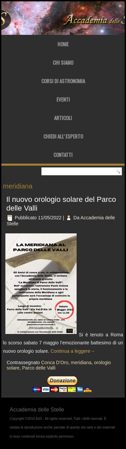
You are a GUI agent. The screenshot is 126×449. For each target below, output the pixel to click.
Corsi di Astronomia (63, 81)
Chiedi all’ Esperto (63, 136)
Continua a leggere (72, 351)
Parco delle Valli (38, 368)
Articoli (63, 117)
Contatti (63, 154)
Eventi (63, 99)
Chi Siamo (63, 62)
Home (63, 44)
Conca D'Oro (54, 362)
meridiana (81, 362)
